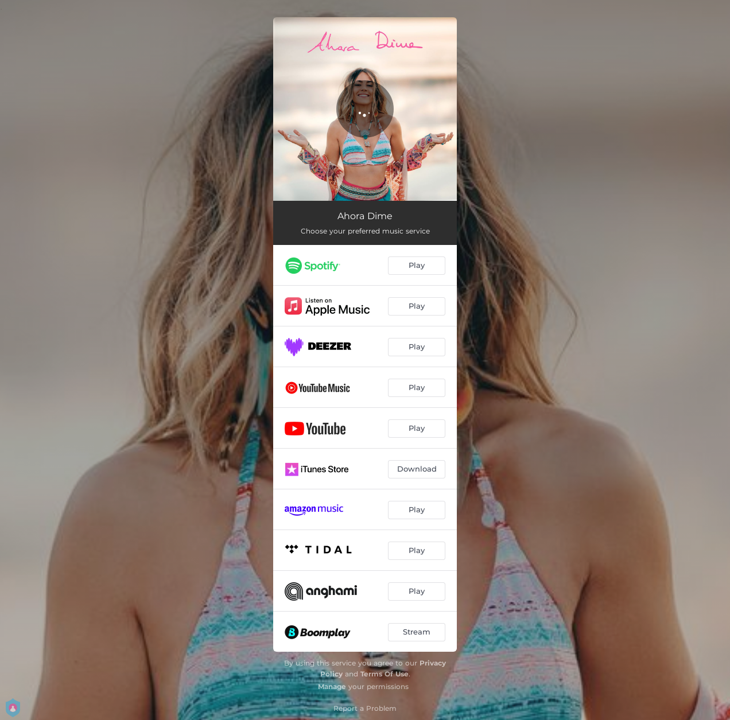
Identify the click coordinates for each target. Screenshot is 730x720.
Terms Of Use (384, 674)
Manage (332, 686)
